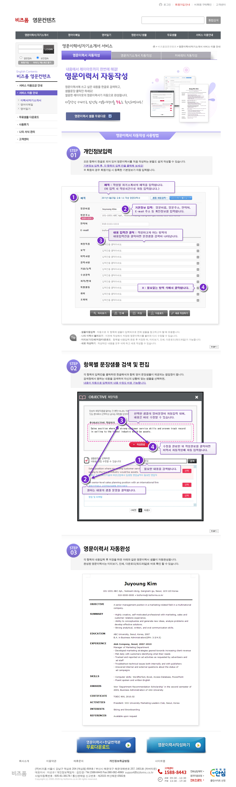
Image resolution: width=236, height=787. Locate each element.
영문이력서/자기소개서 (36, 35)
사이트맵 (160, 761)
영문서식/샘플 (171, 35)
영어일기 (139, 35)
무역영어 (106, 35)
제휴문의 (79, 761)
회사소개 (24, 761)
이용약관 (51, 761)
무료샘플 (204, 35)
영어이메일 (73, 35)
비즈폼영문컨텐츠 (167, 46)
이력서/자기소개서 (29, 100)
